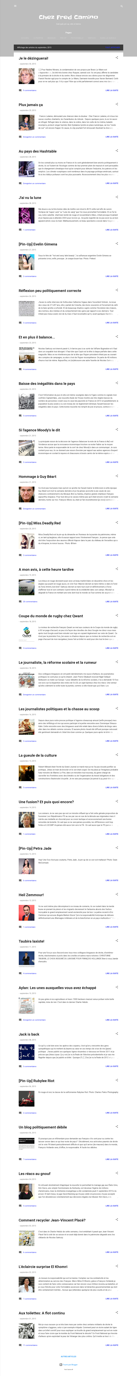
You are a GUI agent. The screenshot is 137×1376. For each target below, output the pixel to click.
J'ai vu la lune (30, 197)
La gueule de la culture (38, 755)
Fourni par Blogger (68, 1365)
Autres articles (68, 1357)
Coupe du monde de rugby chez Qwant (51, 616)
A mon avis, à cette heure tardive (46, 569)
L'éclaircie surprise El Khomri (43, 1267)
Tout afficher (112, 47)
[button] (116, 58)
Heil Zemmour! (31, 895)
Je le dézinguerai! (33, 58)
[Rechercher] (121, 6)
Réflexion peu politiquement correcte (50, 291)
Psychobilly (77, 38)
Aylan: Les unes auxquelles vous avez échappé (57, 988)
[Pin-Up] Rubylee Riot (36, 1081)
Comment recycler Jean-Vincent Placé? (52, 1220)
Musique (51, 38)
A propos (38, 38)
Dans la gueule (108, 38)
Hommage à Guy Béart (37, 476)
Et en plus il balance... (37, 337)
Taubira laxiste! (31, 941)
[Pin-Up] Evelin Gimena (38, 244)
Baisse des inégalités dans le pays (47, 383)
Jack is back (29, 1034)
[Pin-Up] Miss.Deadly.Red (40, 523)
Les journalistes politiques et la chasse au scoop (59, 709)
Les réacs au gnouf (35, 1174)
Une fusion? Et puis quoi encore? (46, 802)
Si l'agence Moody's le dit (39, 430)
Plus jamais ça (31, 105)
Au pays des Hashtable (38, 151)
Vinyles (92, 38)
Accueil (25, 38)
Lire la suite (112, 90)
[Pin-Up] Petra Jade (35, 848)
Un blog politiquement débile (43, 1127)
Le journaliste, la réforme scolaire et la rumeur (58, 662)
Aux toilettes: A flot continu (42, 1313)
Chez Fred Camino (68, 17)
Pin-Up (63, 38)
